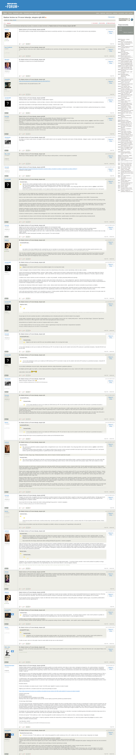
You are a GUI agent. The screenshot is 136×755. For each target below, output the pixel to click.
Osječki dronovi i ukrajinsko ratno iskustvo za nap (127, 145)
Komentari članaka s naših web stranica (34, 13)
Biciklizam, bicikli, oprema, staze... (126, 113)
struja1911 (7, 79)
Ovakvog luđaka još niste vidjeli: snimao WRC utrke (126, 67)
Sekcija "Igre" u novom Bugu (126, 150)
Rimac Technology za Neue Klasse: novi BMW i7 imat (127, 148)
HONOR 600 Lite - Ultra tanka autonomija (126, 109)
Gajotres (7, 29)
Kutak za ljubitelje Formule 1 (126, 161)
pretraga (130, 13)
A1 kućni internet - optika (126, 155)
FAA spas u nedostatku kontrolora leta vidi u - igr (126, 122)
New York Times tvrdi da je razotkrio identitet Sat (127, 183)
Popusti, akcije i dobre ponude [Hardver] (126, 181)
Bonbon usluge (124, 186)
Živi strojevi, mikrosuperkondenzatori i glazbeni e (126, 178)
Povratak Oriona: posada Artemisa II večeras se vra (126, 188)
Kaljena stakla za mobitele (126, 158)
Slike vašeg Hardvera (125, 175)
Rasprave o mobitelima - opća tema (126, 129)
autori (126, 13)
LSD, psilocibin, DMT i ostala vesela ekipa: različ (126, 87)
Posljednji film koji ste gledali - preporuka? (125, 82)
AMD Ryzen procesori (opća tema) (127, 174)
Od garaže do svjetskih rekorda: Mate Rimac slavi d (127, 171)
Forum (10, 13)
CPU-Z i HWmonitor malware (125, 99)
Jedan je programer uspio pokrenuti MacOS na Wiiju (126, 61)
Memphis (7, 59)
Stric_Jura (7, 647)
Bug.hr (5, 13)
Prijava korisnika (123, 25)
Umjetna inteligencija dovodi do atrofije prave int (127, 47)
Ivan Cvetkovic (8, 47)
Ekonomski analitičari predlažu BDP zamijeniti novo (126, 153)
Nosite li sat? (123, 77)
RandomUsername (9, 665)
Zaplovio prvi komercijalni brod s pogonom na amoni (126, 143)
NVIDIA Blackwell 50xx (126, 138)
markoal (7, 442)
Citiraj (110, 33)
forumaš (7, 116)
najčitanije (115, 13)
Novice (7, 422)
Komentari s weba (17, 13)
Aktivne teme (122, 37)
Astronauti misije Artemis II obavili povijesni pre (127, 137)
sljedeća (9, 23)
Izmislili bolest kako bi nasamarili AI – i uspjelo (126, 106)
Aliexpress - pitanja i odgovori (125, 40)
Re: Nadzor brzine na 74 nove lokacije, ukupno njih (32, 47)
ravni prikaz (102, 23)
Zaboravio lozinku (125, 120)
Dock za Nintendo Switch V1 (126, 118)
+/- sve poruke (94, 23)
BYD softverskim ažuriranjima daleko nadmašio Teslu (125, 53)
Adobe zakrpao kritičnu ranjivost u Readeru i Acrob (127, 134)
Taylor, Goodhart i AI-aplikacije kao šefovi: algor (126, 94)
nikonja (7, 572)
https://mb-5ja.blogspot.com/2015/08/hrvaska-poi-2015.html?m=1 (34, 81)
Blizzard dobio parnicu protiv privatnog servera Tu (127, 56)
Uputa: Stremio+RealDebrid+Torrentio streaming (127, 50)
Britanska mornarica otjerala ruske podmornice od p (127, 111)
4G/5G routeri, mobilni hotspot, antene (126, 101)
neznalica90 (8, 98)
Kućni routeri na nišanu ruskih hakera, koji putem (126, 132)
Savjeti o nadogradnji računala (125, 45)
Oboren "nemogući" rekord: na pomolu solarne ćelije (127, 92)
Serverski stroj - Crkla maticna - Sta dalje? (125, 169)
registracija (102, 13)
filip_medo (7, 154)
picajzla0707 (8, 610)
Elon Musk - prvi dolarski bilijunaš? (126, 127)
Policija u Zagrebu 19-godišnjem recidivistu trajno (127, 191)
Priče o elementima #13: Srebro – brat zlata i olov (126, 165)
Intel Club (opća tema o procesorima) (126, 96)
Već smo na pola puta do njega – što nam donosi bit (126, 42)
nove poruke (121, 13)
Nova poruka (111, 17)
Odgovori (110, 31)
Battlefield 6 (123, 159)
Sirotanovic (8, 137)
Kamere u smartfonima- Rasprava (126, 116)
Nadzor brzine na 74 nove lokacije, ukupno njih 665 (62, 26)
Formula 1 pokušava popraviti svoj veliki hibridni (127, 89)
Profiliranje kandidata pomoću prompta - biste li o (127, 140)
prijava (97, 13)
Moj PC (6, 113)
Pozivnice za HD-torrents (126, 163)
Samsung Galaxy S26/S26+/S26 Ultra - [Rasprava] (125, 75)
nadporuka (111, 56)
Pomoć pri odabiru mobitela (127, 65)
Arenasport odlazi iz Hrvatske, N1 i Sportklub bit (127, 59)
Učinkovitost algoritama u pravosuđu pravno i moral (126, 104)
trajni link (112, 43)
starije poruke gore (111, 23)
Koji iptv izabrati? (124, 185)
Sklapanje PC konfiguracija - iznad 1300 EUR (127, 84)
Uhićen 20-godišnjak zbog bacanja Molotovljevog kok (126, 64)
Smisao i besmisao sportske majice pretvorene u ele (127, 80)
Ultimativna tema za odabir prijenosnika (127, 70)
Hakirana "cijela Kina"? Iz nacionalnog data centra (126, 124)
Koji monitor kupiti (125, 156)
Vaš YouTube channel (125, 167)
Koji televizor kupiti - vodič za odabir (126, 72)
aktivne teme (109, 13)
